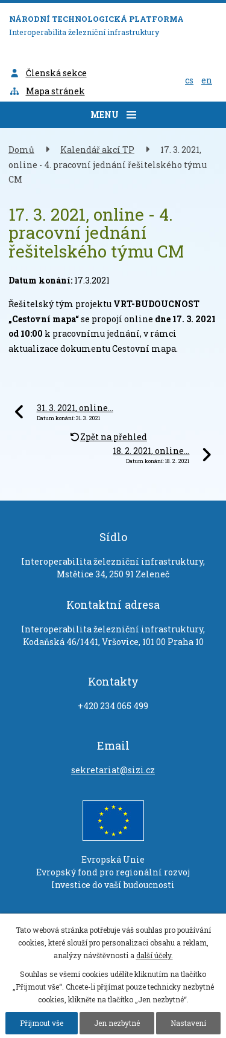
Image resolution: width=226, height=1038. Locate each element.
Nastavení (188, 1023)
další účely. (154, 955)
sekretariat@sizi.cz (113, 770)
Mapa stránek (47, 91)
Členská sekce (48, 73)
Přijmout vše (41, 1023)
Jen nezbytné (117, 1023)
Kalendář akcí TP (97, 149)
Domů (21, 149)
